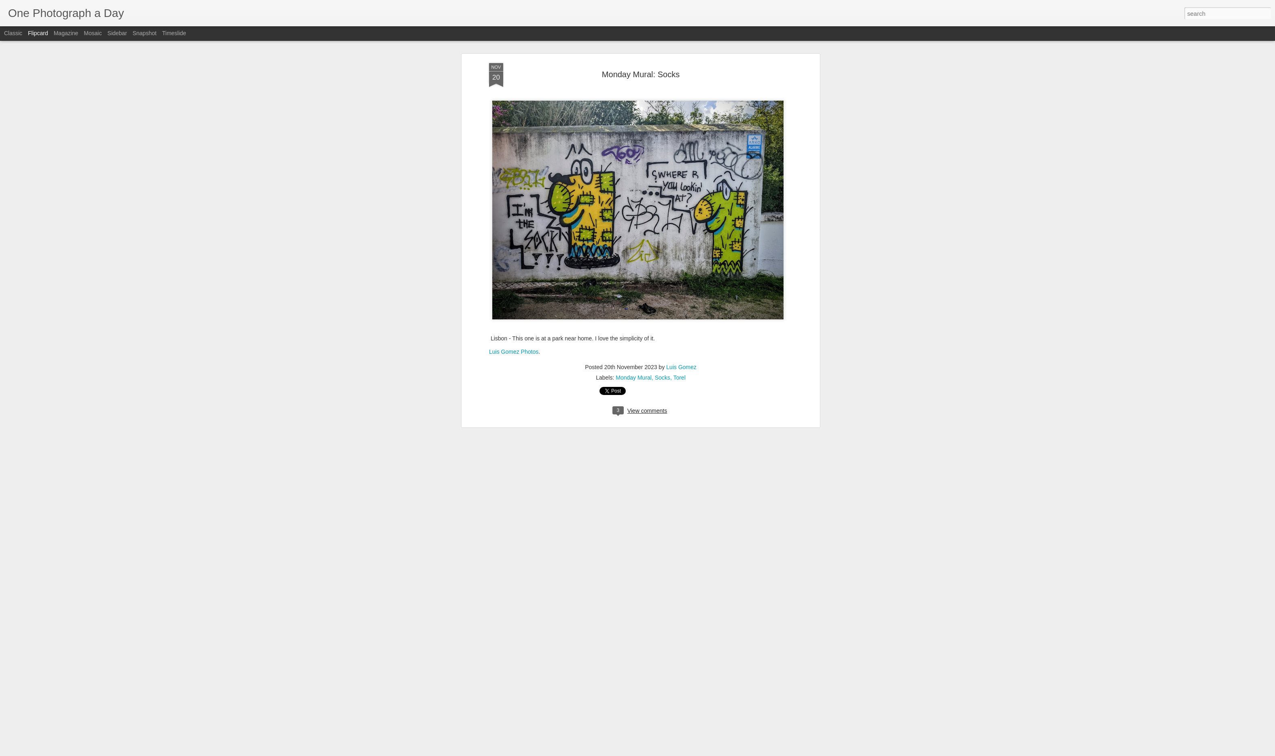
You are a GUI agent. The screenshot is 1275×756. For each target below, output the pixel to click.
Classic (13, 33)
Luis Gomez (681, 41)
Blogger (662, 751)
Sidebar (117, 33)
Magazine (66, 33)
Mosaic (93, 33)
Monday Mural (634, 52)
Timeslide (174, 33)
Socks (662, 52)
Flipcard (38, 33)
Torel (679, 52)
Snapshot (145, 33)
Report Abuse (686, 751)
